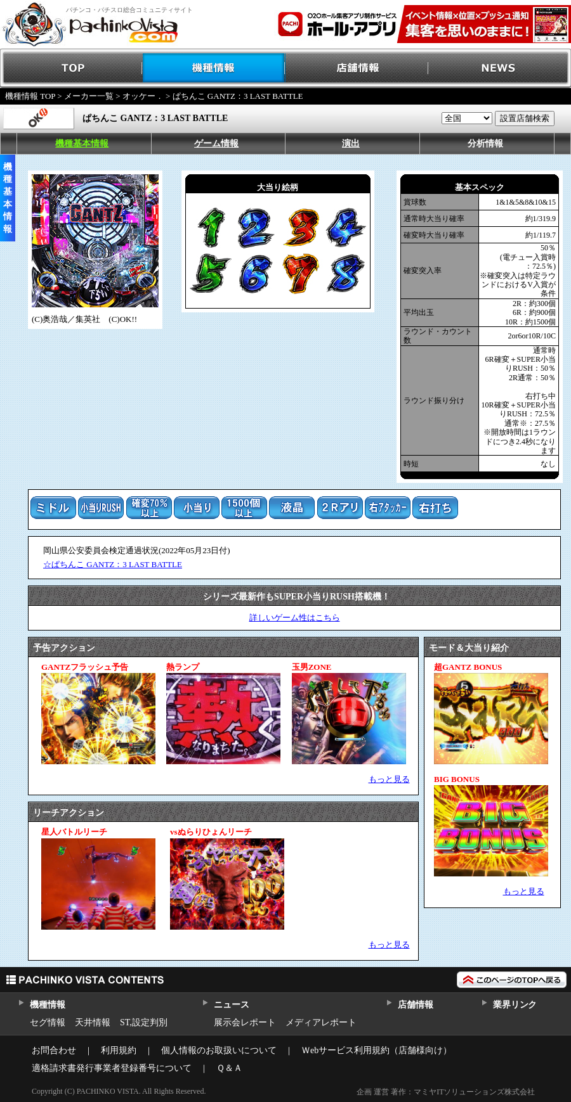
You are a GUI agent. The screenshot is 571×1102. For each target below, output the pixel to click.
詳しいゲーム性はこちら (294, 617)
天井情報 (92, 1022)
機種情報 (214, 68)
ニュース (231, 1004)
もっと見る (389, 779)
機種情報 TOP (30, 96)
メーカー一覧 (89, 96)
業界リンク (515, 1004)
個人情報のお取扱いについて (219, 1050)
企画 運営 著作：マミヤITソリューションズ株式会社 (446, 1091)
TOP (71, 68)
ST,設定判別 (143, 1022)
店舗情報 (357, 68)
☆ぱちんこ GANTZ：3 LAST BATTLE (112, 564)
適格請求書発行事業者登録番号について (112, 1068)
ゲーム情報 (216, 143)
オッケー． (143, 96)
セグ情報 (47, 1022)
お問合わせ (54, 1050)
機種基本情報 (81, 143)
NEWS (499, 68)
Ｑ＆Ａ (229, 1068)
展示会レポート (245, 1022)
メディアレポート (321, 1022)
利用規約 (118, 1050)
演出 (351, 143)
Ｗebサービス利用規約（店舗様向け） (376, 1050)
